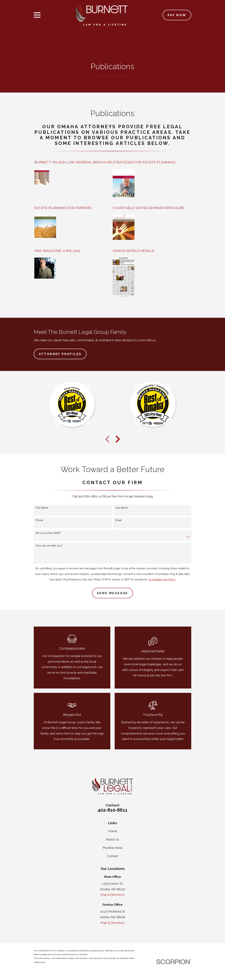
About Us (112, 839)
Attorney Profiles (60, 354)
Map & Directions (112, 894)
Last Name (121, 507)
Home (112, 831)
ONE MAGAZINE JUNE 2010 (57, 251)
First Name (42, 507)
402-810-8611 (112, 810)
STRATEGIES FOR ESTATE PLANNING (144, 162)
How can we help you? (49, 545)
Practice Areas (112, 848)
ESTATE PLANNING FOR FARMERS (63, 208)
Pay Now (177, 15)
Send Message (112, 593)
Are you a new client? (48, 532)
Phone (39, 520)
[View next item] (117, 439)
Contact (112, 856)
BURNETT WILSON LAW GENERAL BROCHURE (73, 162)
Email (118, 520)
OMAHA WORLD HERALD (133, 251)
